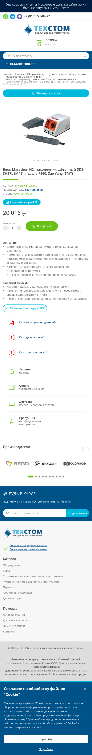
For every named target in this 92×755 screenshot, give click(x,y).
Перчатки (9, 587)
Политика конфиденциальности (28, 545)
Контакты (9, 631)
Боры (6, 570)
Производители (16, 446)
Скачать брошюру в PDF (23, 202)
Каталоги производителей (32, 322)
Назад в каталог (48, 93)
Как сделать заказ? (27, 337)
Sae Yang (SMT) (34, 189)
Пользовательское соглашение (28, 549)
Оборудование (36, 74)
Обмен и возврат (14, 626)
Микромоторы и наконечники (24, 76)
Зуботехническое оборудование (67, 74)
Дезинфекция (12, 598)
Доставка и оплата (15, 620)
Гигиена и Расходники (17, 593)
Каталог (19, 74)
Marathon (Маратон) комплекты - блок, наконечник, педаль (41, 79)
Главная (7, 74)
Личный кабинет (14, 615)
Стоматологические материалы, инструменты (33, 576)
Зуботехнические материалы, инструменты (31, 582)
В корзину (44, 226)
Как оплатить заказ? (28, 352)
